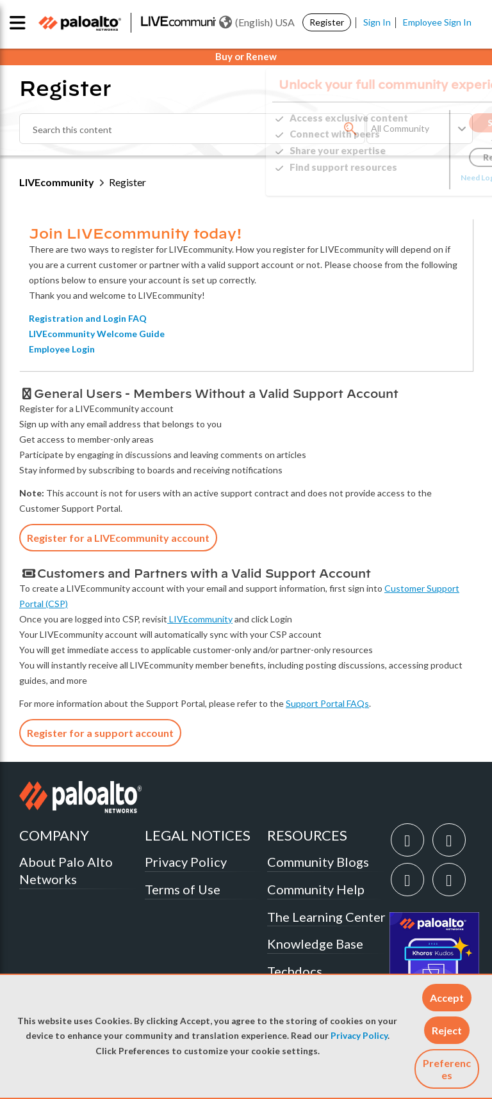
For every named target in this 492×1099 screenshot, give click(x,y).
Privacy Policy (359, 1036)
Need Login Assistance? (415, 177)
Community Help (316, 889)
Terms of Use (182, 889)
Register (326, 22)
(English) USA (257, 22)
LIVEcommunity (56, 182)
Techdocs (294, 971)
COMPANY (54, 835)
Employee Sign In (437, 22)
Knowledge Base (315, 943)
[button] (447, 997)
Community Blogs (318, 861)
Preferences (447, 1069)
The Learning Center (326, 916)
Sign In (377, 22)
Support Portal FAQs (327, 703)
